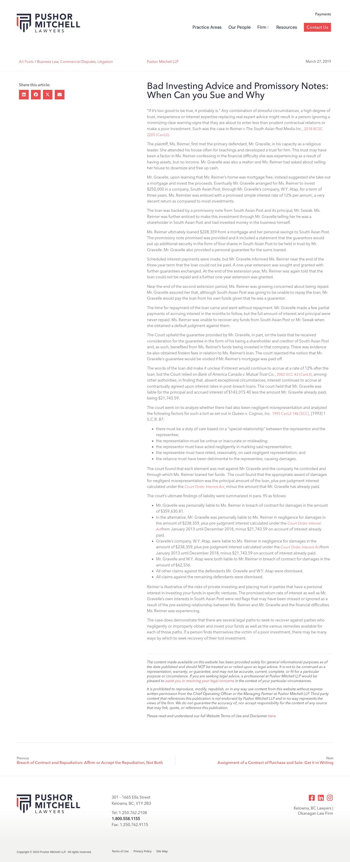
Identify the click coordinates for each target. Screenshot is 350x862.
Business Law (47, 62)
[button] (24, 95)
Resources (286, 27)
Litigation (105, 62)
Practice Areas (207, 27)
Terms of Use (120, 851)
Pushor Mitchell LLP (162, 62)
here (272, 716)
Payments (323, 14)
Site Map (162, 851)
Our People (239, 27)
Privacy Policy (142, 851)
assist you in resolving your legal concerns (199, 681)
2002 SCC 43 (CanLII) (294, 374)
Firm (263, 27)
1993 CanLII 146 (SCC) (290, 413)
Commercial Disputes (78, 62)
